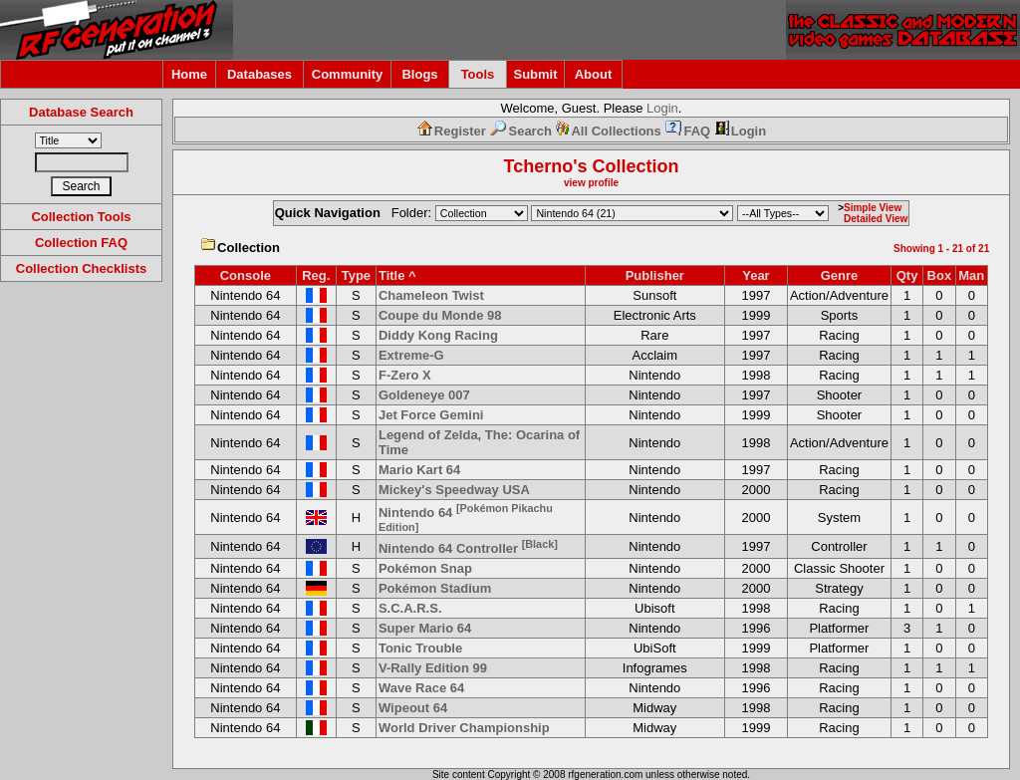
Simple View (872, 207)
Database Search (81, 112)
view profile (591, 182)
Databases (259, 74)
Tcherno (539, 166)
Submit (535, 74)
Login (662, 108)
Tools (478, 74)
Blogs (419, 74)
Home (189, 74)
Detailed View (875, 218)
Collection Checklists (81, 268)
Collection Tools (80, 216)
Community (347, 74)
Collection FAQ (81, 242)
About (594, 74)
